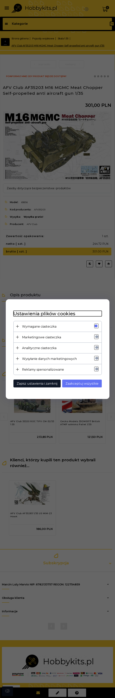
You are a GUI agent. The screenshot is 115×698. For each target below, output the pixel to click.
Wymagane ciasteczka (39, 326)
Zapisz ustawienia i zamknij (37, 383)
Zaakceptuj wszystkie (81, 383)
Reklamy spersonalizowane (43, 369)
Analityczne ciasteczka (39, 348)
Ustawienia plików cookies (44, 313)
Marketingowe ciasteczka (41, 337)
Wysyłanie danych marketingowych (49, 358)
